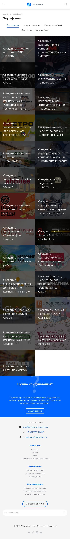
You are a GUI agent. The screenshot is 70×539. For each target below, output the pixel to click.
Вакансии (35, 449)
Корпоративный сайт (35, 473)
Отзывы (35, 452)
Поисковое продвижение (35, 488)
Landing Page (35, 476)
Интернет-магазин (35, 470)
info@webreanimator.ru (35, 427)
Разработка (35, 466)
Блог (35, 455)
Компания (35, 445)
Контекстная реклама (35, 494)
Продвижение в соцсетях (35, 491)
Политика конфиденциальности (35, 459)
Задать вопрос (35, 411)
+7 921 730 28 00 (35, 432)
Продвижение (35, 484)
